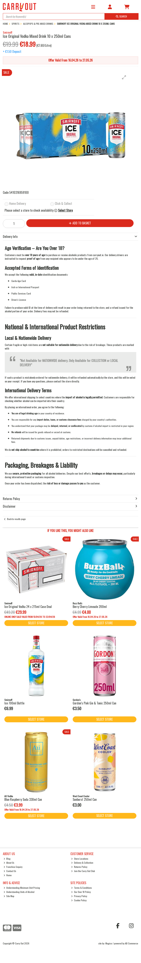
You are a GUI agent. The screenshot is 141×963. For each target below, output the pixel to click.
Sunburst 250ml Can (85, 799)
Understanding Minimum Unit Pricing (22, 887)
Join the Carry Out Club (83, 871)
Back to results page (16, 519)
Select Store (65, 210)
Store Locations (79, 858)
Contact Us (10, 871)
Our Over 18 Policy (81, 891)
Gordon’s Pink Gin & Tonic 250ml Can (94, 703)
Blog (7, 858)
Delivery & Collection (82, 862)
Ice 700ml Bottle (14, 703)
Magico (108, 943)
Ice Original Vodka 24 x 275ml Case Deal (28, 606)
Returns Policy (79, 866)
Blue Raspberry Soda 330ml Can (23, 799)
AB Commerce (131, 943)
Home (8, 875)
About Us (9, 862)
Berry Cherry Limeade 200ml (90, 606)
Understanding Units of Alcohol (19, 891)
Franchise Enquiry (13, 866)
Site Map (9, 896)
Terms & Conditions (81, 887)
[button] (124, 77)
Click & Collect (63, 204)
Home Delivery (17, 204)
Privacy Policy (79, 896)
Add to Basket (80, 223)
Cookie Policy (79, 900)
